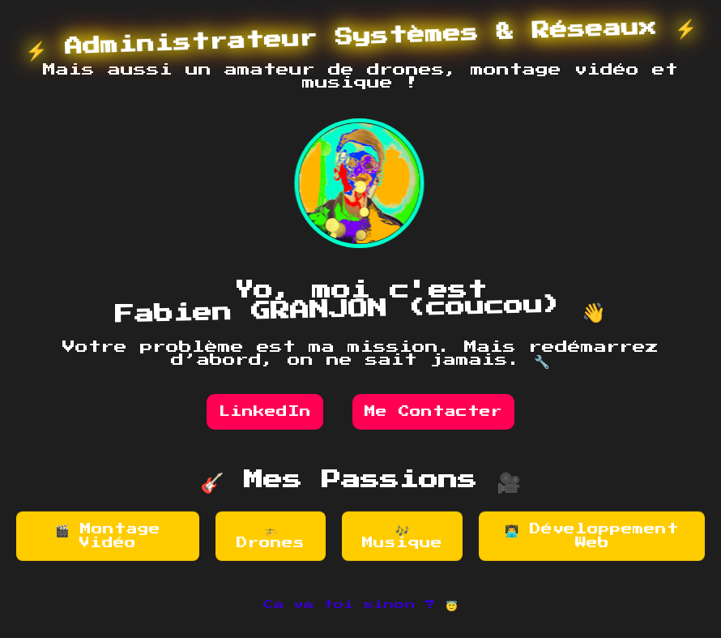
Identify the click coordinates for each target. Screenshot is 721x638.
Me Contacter (433, 411)
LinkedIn (265, 411)
